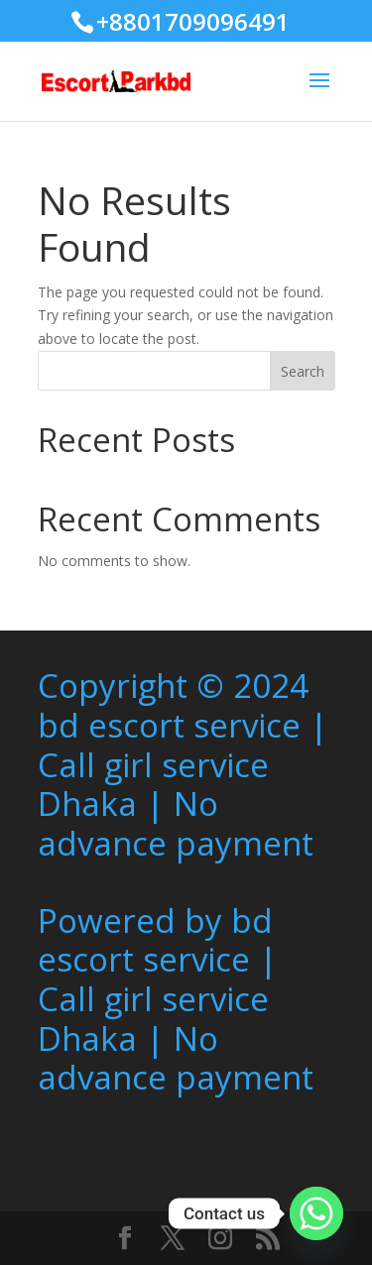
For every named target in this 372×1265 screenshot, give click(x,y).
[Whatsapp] (316, 1213)
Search (302, 371)
